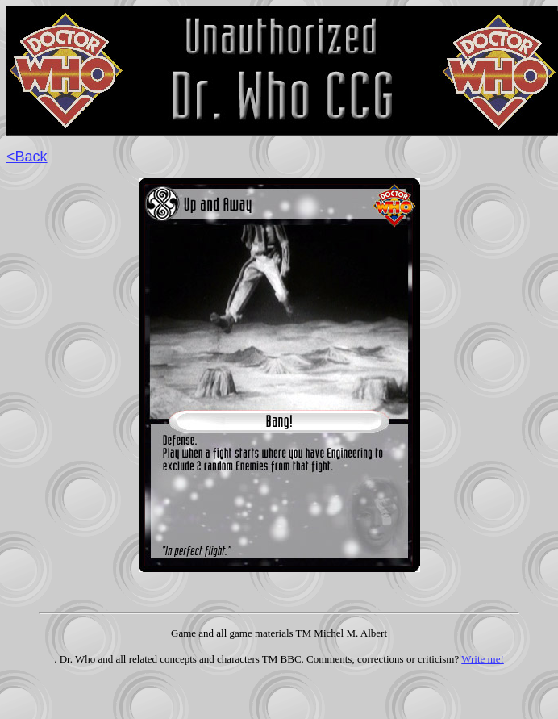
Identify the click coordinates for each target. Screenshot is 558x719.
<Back (27, 156)
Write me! (482, 659)
